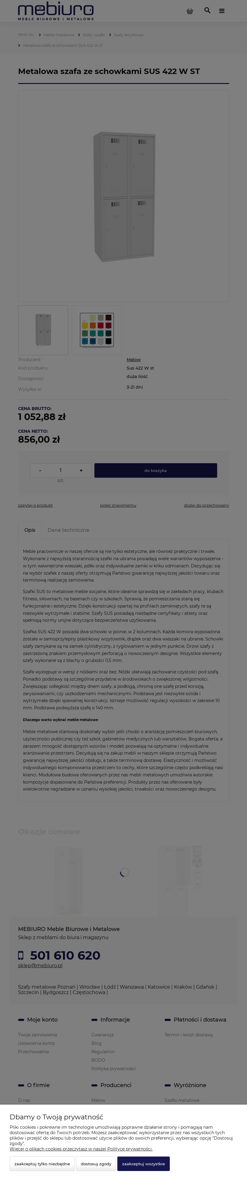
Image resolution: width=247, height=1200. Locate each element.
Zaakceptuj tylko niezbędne (42, 1163)
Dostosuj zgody (96, 1163)
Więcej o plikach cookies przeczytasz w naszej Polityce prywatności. (81, 1149)
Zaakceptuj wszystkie (143, 1163)
